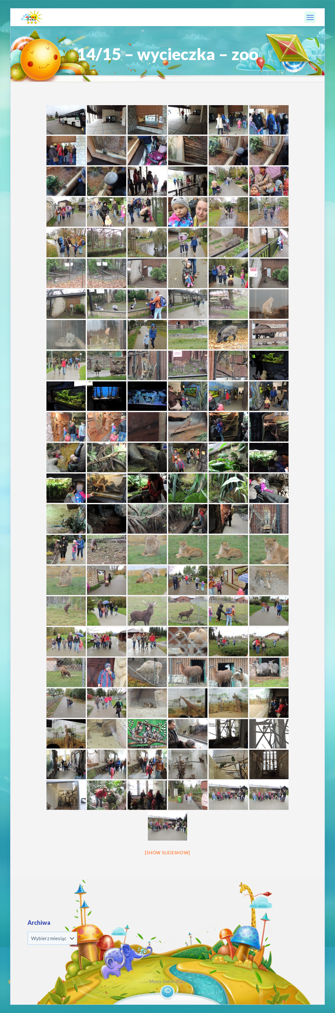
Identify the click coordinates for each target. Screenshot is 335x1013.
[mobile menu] (310, 17)
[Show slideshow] (167, 852)
